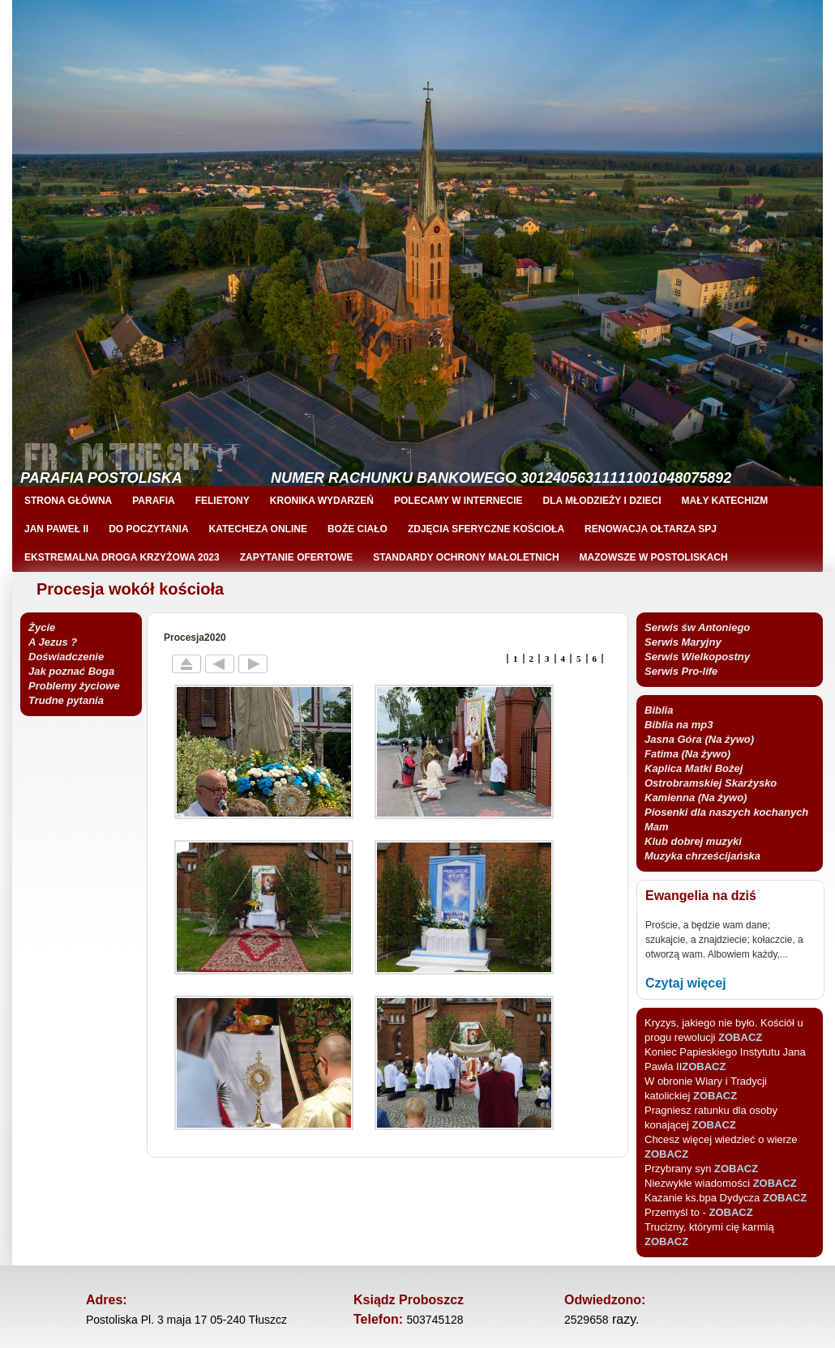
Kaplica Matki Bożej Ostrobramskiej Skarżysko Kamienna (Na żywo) (710, 783)
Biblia (658, 710)
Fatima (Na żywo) (687, 754)
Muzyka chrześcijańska (702, 856)
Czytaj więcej (685, 983)
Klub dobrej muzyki (693, 841)
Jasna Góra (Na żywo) (699, 739)
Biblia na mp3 (678, 725)
